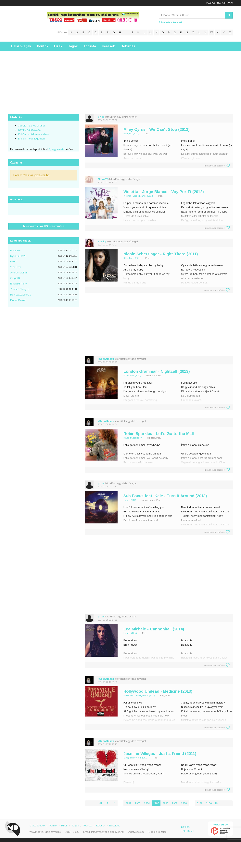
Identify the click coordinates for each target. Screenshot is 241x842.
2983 (137, 803)
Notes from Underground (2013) (139, 695)
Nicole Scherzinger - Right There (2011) (160, 254)
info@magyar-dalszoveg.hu (107, 831)
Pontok (42, 46)
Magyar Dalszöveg (24, 23)
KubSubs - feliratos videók (33, 134)
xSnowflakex (106, 358)
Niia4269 (103, 179)
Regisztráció (225, 3)
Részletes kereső (170, 22)
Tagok (73, 46)
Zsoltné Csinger (19, 289)
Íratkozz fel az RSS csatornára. (44, 226)
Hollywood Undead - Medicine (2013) (157, 691)
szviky (102, 241)
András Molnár (19, 272)
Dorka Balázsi (18, 300)
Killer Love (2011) (132, 258)
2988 (184, 803)
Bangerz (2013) (131, 133)
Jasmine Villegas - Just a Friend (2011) (159, 753)
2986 (165, 803)
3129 (199, 803)
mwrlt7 (14, 261)
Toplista (89, 46)
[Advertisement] (120, 78)
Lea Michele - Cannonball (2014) (153, 629)
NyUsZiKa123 (18, 256)
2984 (147, 803)
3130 (209, 803)
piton (101, 116)
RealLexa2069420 (20, 294)
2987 (174, 803)
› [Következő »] (218, 803)
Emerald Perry (18, 283)
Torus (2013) (129, 500)
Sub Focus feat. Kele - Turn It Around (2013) (165, 496)
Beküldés (128, 46)
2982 (128, 803)
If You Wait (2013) (132, 375)
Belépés (210, 3)
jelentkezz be (41, 175)
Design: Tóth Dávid (187, 829)
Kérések (108, 46)
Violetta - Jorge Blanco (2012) (138, 196)
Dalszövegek (21, 46)
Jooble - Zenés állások (31, 125)
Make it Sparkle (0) (132, 438)
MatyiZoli (15, 250)
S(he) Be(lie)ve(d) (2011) (135, 757)
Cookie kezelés (157, 831)
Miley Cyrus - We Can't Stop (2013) (156, 129)
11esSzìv (15, 267)
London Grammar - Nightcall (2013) (156, 371)
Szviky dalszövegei (29, 129)
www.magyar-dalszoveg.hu (45, 831)
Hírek (58, 46)
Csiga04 (15, 278)
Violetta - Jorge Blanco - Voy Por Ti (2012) (163, 192)
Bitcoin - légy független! (31, 138)
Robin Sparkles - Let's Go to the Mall (158, 433)
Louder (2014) (130, 633)
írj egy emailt (56, 149)
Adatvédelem (136, 831)
